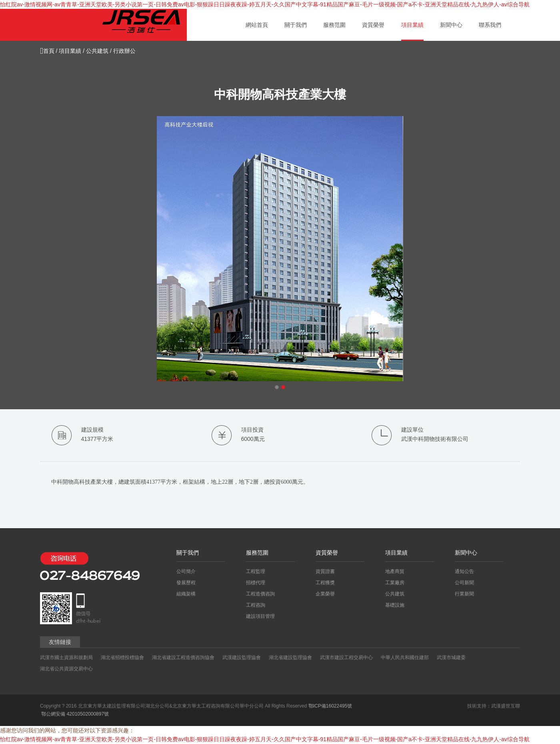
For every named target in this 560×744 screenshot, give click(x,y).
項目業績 (412, 25)
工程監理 (255, 571)
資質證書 (325, 571)
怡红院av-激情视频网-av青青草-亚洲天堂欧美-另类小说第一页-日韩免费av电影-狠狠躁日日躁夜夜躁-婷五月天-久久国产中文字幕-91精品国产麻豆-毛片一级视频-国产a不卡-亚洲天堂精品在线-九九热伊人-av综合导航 (265, 4)
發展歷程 (186, 582)
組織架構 (186, 594)
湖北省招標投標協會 (122, 657)
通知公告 (464, 571)
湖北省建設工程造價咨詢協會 (183, 657)
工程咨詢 (255, 605)
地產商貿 (394, 571)
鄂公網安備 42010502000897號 (74, 714)
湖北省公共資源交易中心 (66, 669)
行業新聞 (464, 594)
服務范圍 (334, 25)
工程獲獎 (325, 582)
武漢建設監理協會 (241, 657)
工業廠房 (394, 582)
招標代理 (255, 582)
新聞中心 (451, 25)
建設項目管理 (260, 616)
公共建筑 (97, 51)
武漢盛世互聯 (505, 706)
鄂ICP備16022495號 (330, 706)
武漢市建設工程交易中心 (346, 657)
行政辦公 (124, 51)
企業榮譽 (325, 594)
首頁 (47, 51)
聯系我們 (490, 25)
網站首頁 (257, 25)
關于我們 (295, 25)
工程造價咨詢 (260, 594)
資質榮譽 (373, 25)
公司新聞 (464, 582)
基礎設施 (394, 605)
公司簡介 (186, 571)
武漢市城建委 (451, 657)
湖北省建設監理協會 (290, 657)
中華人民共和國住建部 (405, 657)
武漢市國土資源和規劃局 (66, 657)
